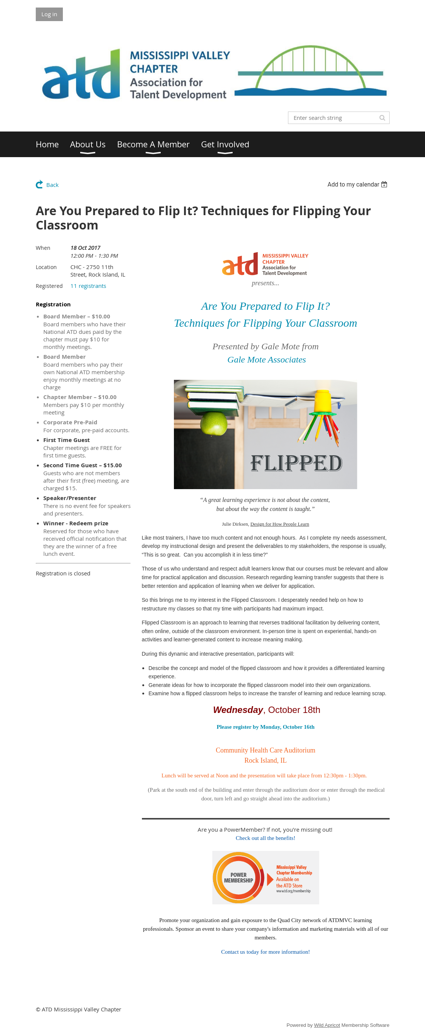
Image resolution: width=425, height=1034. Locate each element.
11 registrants (88, 285)
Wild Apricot (327, 1025)
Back (52, 184)
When (43, 247)
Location (46, 267)
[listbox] (359, 184)
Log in (49, 14)
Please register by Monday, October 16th (266, 727)
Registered (49, 285)
